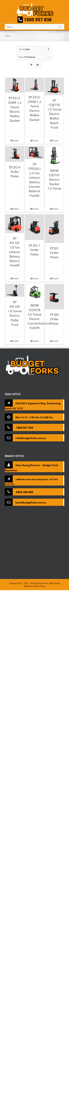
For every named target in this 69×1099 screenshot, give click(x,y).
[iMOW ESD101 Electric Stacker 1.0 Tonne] (54, 155)
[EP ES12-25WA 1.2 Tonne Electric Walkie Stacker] (14, 85)
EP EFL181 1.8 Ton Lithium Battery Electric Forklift (14, 251)
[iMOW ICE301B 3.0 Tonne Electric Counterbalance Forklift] (34, 292)
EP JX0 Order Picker (54, 319)
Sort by (24, 49)
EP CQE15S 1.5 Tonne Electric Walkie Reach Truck (54, 113)
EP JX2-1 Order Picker (34, 249)
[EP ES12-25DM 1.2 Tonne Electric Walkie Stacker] (34, 85)
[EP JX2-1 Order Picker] (34, 227)
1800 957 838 (34, 19)
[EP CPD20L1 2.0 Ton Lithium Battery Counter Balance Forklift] (34, 152)
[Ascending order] (48, 49)
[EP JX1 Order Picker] (54, 228)
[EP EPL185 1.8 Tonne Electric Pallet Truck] (14, 290)
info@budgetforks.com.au (30, 438)
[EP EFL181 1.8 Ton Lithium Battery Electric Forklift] (14, 223)
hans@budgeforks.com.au (30, 502)
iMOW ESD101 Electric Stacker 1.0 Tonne (54, 179)
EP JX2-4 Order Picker (14, 171)
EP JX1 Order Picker (54, 252)
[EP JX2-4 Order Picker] (14, 154)
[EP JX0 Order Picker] (54, 296)
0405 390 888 (24, 492)
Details (16, 140)
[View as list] (38, 65)
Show (27, 57)
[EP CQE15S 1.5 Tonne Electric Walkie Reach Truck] (54, 86)
